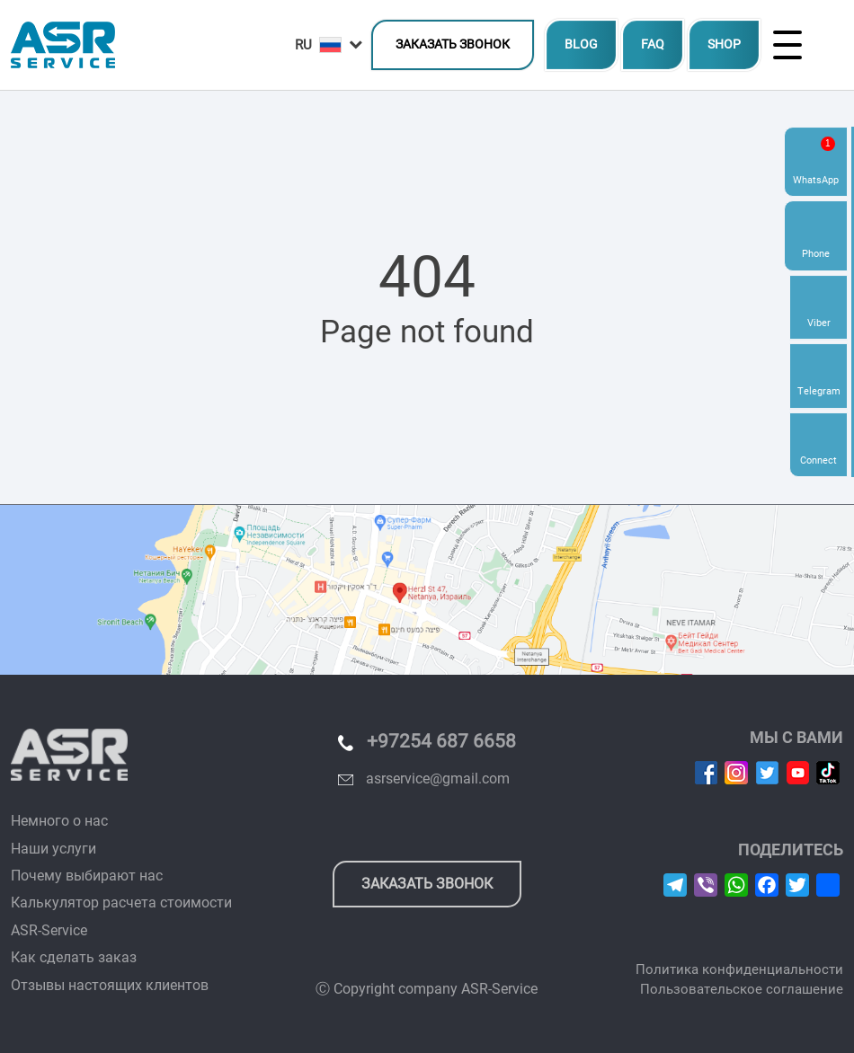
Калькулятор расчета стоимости (121, 902)
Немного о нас (59, 820)
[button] (328, 45)
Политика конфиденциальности (739, 969)
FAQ (652, 44)
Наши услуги (53, 848)
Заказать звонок (453, 44)
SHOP (724, 44)
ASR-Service (49, 930)
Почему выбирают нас (87, 875)
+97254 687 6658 (441, 741)
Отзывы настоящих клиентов (110, 985)
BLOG (581, 44)
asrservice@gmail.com (438, 778)
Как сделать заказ (74, 957)
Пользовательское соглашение (741, 989)
